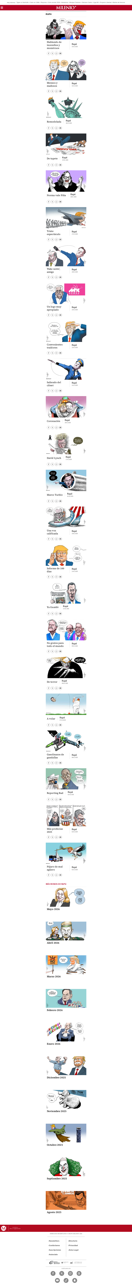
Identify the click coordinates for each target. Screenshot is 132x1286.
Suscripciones (55, 1250)
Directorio (73, 1241)
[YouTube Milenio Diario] (57, 1280)
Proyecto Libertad (105, 2)
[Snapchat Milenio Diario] (74, 1280)
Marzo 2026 (54, 976)
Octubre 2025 (55, 1145)
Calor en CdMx (35, 2)
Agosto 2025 (54, 1212)
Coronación (53, 421)
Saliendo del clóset (54, 384)
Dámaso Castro (87, 2)
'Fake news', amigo (53, 270)
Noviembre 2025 (57, 1111)
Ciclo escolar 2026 (54, 2)
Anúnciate (53, 1255)
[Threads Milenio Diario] (79, 1273)
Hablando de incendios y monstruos (54, 45)
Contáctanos (54, 1245)
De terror (52, 681)
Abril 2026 (53, 943)
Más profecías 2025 (55, 830)
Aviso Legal (73, 1250)
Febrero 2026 (55, 1010)
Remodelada (54, 121)
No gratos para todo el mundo (55, 644)
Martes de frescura (119, 2)
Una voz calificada (52, 532)
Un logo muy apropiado (54, 308)
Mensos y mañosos (52, 84)
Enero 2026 (53, 1044)
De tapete (52, 158)
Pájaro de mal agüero (55, 868)
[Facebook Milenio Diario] (53, 1273)
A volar (51, 718)
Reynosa (44, 2)
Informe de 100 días (55, 570)
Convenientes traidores (55, 346)
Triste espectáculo (53, 232)
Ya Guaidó (53, 607)
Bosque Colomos (75, 2)
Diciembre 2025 (56, 1077)
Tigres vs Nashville (22, 2)
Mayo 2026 (53, 909)
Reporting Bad (55, 793)
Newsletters (54, 1241)
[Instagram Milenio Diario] (70, 1273)
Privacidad (73, 1245)
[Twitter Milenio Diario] (61, 1273)
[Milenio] (66, 7)
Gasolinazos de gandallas (55, 756)
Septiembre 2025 (57, 1178)
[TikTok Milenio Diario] (66, 1280)
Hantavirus (64, 2)
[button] (2, 8)
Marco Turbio (55, 494)
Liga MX (96, 2)
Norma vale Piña (56, 195)
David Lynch (54, 458)
